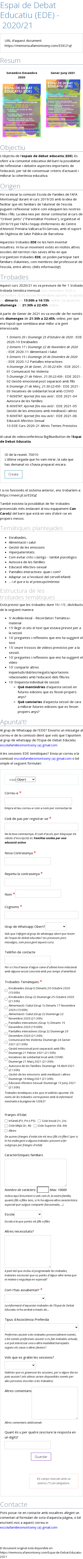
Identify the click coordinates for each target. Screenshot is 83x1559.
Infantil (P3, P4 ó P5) (22, 1121)
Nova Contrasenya (20, 852)
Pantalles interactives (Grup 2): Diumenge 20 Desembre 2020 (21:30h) (38, 1033)
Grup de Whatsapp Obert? (25, 926)
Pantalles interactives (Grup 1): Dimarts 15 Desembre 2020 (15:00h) (37, 1025)
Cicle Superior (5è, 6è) (52, 1126)
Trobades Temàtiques (23, 981)
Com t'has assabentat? (23, 1289)
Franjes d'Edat (16, 1114)
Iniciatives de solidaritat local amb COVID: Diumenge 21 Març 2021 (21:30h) (36, 1059)
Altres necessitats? (19, 1231)
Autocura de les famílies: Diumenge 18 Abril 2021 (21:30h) (42, 1068)
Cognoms (13, 906)
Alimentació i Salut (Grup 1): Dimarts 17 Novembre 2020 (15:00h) (42, 1007)
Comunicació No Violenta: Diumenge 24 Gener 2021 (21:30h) (39, 1042)
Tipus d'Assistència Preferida (27, 1319)
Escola (9, 1214)
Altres (12, 1131)
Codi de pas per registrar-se (28, 818)
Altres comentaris (18, 1391)
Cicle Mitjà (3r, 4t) (20, 1126)
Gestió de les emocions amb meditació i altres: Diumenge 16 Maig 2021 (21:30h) (40, 1076)
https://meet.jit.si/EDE (18, 495)
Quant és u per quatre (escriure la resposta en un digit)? (40, 1434)
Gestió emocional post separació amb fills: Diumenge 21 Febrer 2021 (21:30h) (37, 1051)
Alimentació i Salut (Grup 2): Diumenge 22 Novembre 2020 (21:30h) (36, 1016)
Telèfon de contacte (20, 952)
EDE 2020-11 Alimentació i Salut (32, 351)
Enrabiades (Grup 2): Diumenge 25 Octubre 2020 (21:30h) (41, 999)
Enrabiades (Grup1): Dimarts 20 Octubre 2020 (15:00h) (39, 990)
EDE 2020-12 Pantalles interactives (35, 361)
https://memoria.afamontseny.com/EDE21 (38, 45)
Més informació (45, 267)
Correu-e (13, 792)
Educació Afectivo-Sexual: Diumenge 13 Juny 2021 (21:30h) (42, 1085)
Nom (10, 894)
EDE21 (41, 1101)
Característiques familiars (24, 1155)
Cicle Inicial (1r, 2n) (54, 1121)
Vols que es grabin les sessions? (29, 1357)
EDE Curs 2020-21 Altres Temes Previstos (44, 425)
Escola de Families (50, 194)
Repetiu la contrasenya (24, 873)
